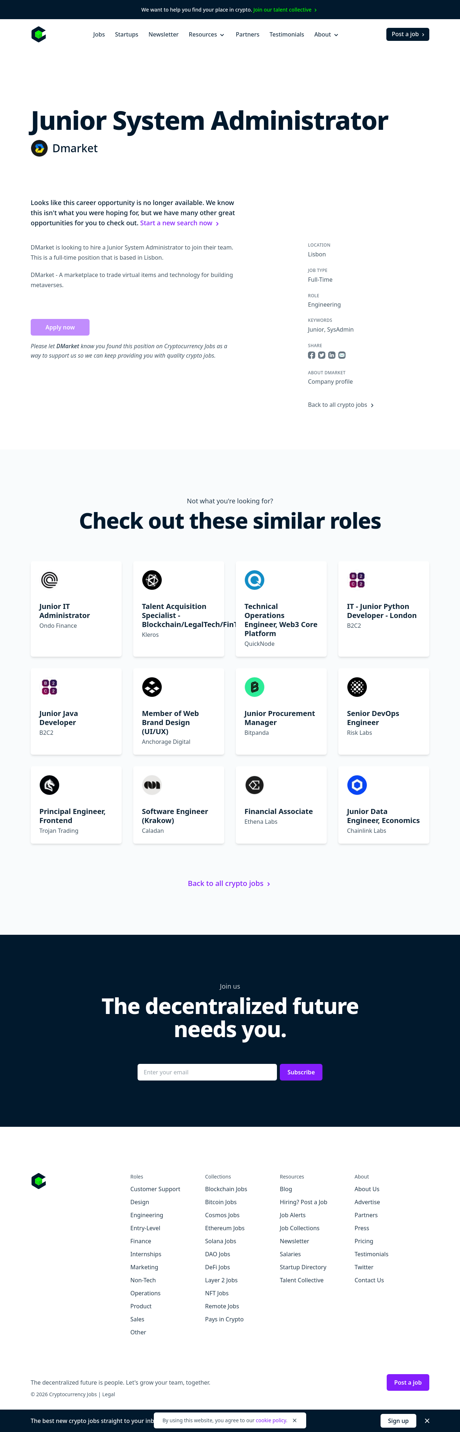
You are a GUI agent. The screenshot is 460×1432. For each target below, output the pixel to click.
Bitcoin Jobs (220, 1202)
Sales (137, 1319)
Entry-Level (145, 1228)
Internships (145, 1254)
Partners (248, 34)
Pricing (364, 1241)
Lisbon (317, 254)
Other (138, 1332)
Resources (207, 34)
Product (141, 1306)
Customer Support (155, 1189)
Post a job (409, 34)
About (326, 34)
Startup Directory (303, 1267)
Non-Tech (143, 1280)
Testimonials (287, 34)
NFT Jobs (217, 1293)
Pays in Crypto (224, 1319)
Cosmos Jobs (222, 1215)
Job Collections (300, 1228)
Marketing (144, 1267)
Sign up (398, 1421)
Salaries (290, 1254)
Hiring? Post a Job (303, 1202)
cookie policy (271, 1420)
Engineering (324, 304)
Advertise (367, 1202)
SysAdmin (340, 329)
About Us (367, 1189)
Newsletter (163, 34)
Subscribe (301, 1072)
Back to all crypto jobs (342, 404)
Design (139, 1202)
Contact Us (369, 1280)
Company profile (330, 381)
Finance (140, 1241)
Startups (126, 34)
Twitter (364, 1267)
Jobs (99, 34)
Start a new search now (180, 223)
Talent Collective (302, 1280)
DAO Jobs (217, 1254)
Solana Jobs (220, 1241)
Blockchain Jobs (226, 1189)
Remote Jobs (222, 1306)
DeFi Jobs (217, 1267)
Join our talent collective (286, 9)
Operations (145, 1293)
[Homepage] (39, 34)
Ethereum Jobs (224, 1228)
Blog (286, 1189)
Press (362, 1228)
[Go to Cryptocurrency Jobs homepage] (80, 1181)
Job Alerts (292, 1215)
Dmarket (75, 148)
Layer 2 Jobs (221, 1280)
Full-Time (320, 280)
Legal (108, 1394)
